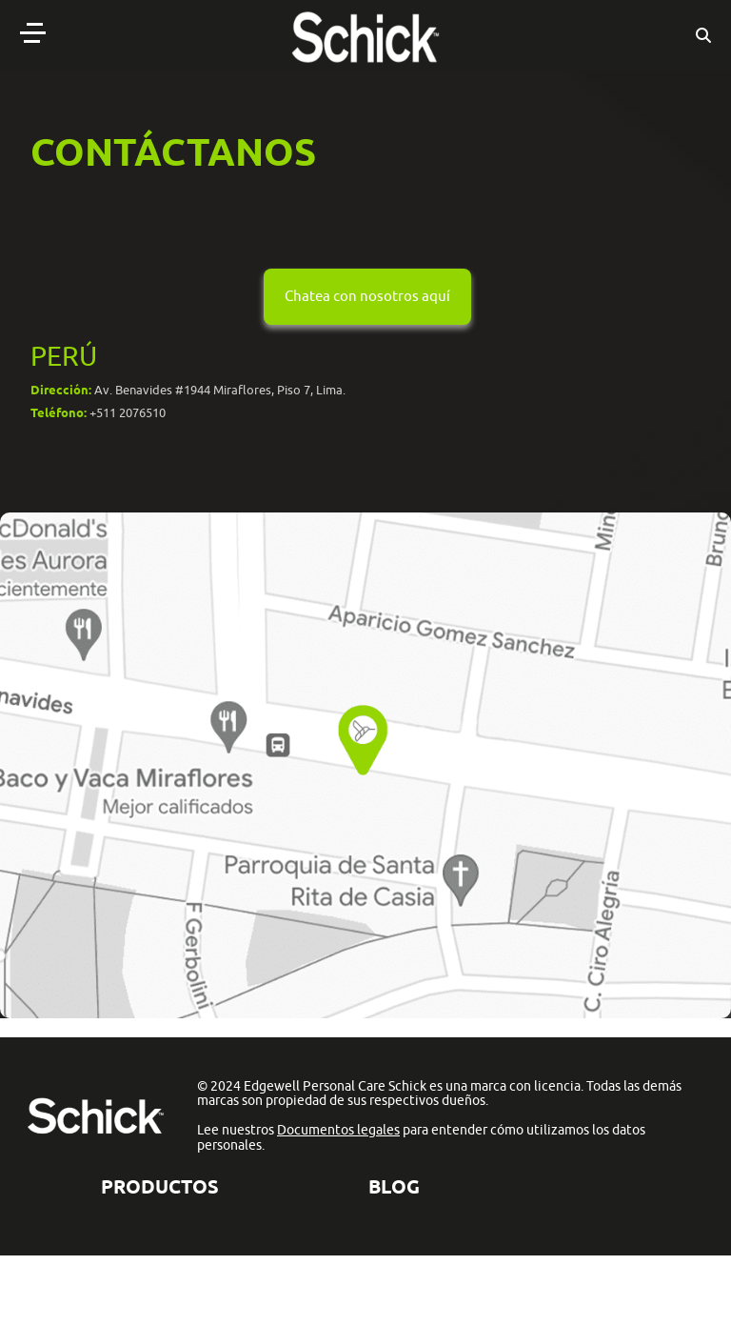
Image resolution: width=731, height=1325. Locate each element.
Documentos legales (338, 1129)
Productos (160, 1186)
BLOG (394, 1186)
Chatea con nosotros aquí (367, 296)
